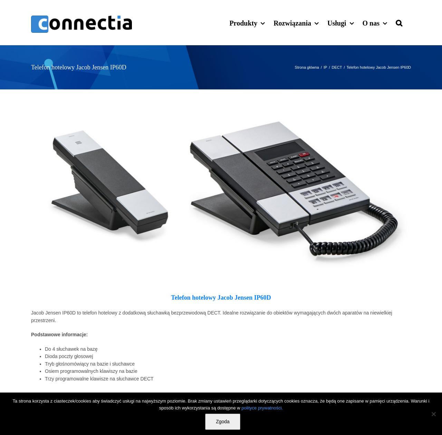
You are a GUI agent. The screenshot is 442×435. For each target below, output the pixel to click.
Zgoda (223, 421)
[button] (399, 22)
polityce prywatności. (262, 407)
